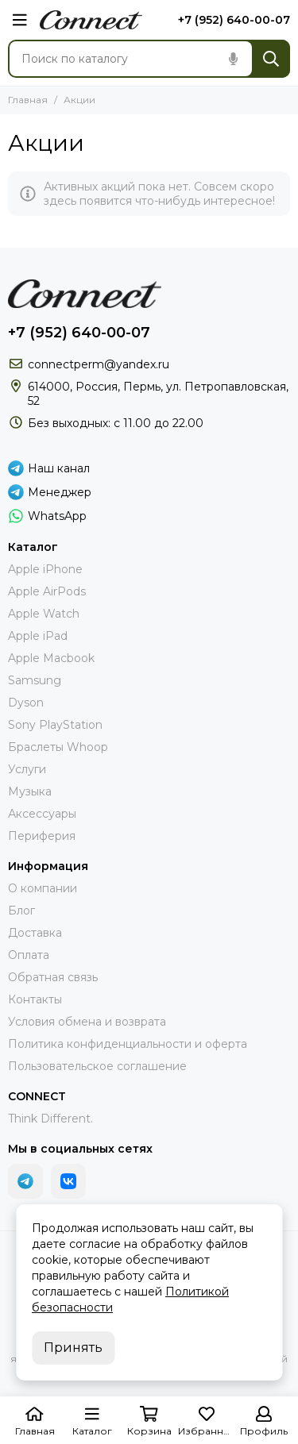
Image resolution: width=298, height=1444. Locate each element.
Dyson (26, 702)
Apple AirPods (47, 591)
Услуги (27, 769)
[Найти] (271, 59)
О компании (42, 888)
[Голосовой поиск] (232, 59)
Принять (73, 1347)
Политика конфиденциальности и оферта (127, 1044)
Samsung (34, 680)
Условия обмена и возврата (87, 1022)
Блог (21, 910)
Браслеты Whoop (58, 747)
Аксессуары (42, 814)
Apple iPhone (45, 569)
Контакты (35, 999)
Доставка (35, 933)
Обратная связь (53, 977)
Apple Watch (43, 613)
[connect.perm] (91, 19)
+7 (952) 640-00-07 (234, 20)
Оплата (28, 955)
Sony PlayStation (55, 725)
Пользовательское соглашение (97, 1066)
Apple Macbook (51, 658)
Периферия (41, 836)
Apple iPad (38, 636)
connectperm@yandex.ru (98, 364)
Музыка (30, 791)
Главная (28, 100)
